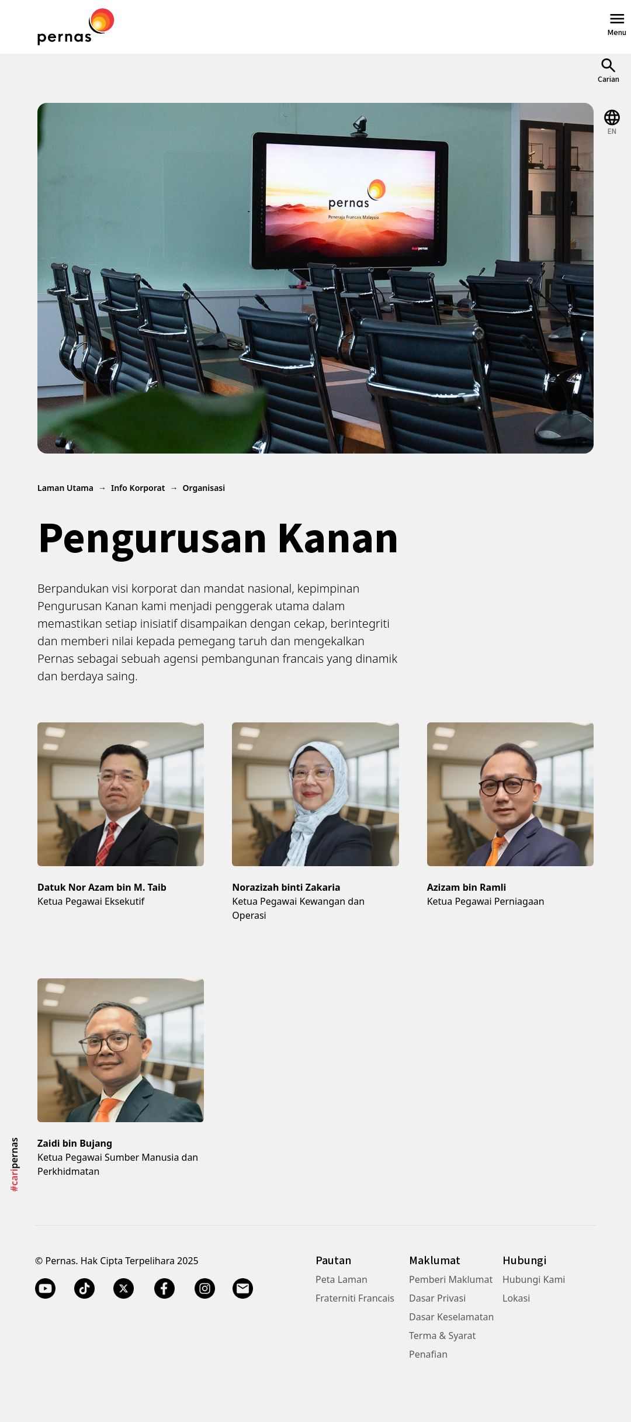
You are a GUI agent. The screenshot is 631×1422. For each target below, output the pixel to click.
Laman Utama (65, 487)
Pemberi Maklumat (451, 1279)
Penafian (428, 1354)
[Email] (244, 1288)
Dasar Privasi (437, 1298)
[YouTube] (45, 1288)
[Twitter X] (123, 1288)
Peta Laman (341, 1279)
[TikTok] (84, 1288)
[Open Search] (608, 70)
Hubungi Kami (533, 1279)
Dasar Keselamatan (451, 1316)
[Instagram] (205, 1288)
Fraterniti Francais (355, 1298)
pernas (14, 1164)
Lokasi (516, 1298)
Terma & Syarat (442, 1335)
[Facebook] (164, 1288)
